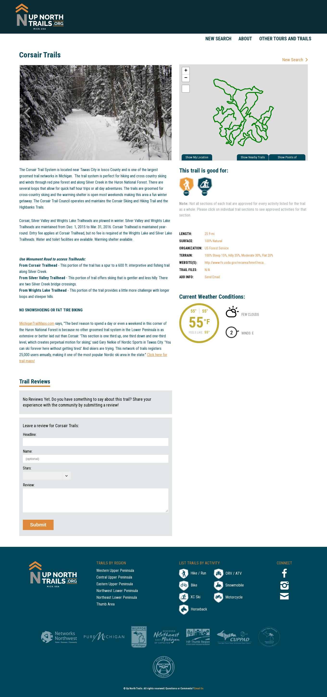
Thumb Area (105, 604)
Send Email (212, 277)
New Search (218, 39)
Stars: (27, 468)
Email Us (199, 688)
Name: (27, 451)
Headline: (30, 435)
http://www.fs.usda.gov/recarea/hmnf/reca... (235, 263)
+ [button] (185, 70)
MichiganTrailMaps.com (36, 323)
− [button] (185, 78)
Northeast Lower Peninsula (116, 598)
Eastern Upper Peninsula (114, 584)
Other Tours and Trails (285, 39)
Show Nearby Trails (253, 157)
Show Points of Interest (287, 157)
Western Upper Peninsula (115, 571)
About (245, 39)
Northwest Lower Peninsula (117, 591)
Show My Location (196, 157)
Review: (29, 485)
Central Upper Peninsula (114, 577)
